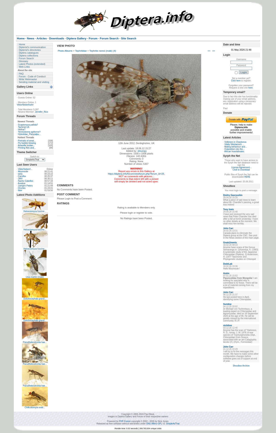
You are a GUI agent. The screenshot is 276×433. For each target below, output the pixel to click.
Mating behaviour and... (235, 147)
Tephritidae (81, 51)
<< (209, 51)
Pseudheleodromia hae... (35, 342)
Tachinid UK (23, 127)
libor (20, 190)
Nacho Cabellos (25, 181)
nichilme (227, 325)
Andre (226, 273)
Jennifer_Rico (41, 112)
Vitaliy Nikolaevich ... (234, 144)
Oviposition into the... (234, 149)
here (250, 88)
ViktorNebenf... (25, 169)
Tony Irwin (228, 209)
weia (20, 174)
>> (213, 51)
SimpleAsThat (172, 423)
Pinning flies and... (27, 148)
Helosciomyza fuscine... (35, 211)
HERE (247, 177)
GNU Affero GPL (154, 423)
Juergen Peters (25, 186)
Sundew (227, 304)
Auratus (21, 183)
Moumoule (23, 171)
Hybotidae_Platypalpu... (29, 134)
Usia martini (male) (35, 277)
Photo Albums (65, 51)
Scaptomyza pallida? (28, 125)
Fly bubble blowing (27, 143)
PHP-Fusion (125, 421)
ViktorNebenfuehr (25, 105)
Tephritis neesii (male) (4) (102, 51)
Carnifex (22, 176)
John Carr (228, 228)
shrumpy (142, 151)
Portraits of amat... (27, 141)
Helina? (21, 129)
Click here (236, 80)
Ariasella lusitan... (26, 145)
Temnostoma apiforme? (29, 132)
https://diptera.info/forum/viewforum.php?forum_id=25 (136, 173)
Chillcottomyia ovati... (35, 407)
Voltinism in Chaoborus (235, 142)
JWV (20, 178)
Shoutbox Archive (241, 366)
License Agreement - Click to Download (241, 168)
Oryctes (21, 188)
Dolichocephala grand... (35, 299)
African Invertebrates (234, 151)
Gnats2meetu (230, 242)
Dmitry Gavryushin (232, 195)
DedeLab (227, 264)
